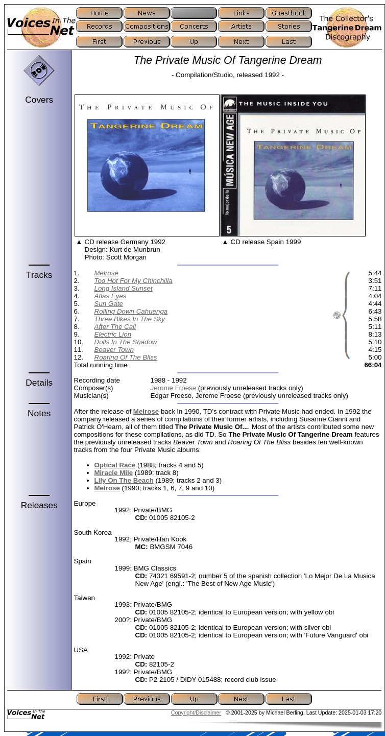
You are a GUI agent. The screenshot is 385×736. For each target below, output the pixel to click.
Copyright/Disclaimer (196, 712)
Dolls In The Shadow (125, 342)
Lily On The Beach (124, 480)
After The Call (115, 326)
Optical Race (115, 465)
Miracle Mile (113, 473)
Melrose (106, 273)
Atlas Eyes (110, 296)
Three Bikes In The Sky (129, 319)
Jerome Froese (174, 388)
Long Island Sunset (123, 288)
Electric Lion (113, 334)
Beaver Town (114, 349)
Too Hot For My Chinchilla (133, 280)
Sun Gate (108, 303)
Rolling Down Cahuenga (131, 311)
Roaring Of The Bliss (125, 357)
